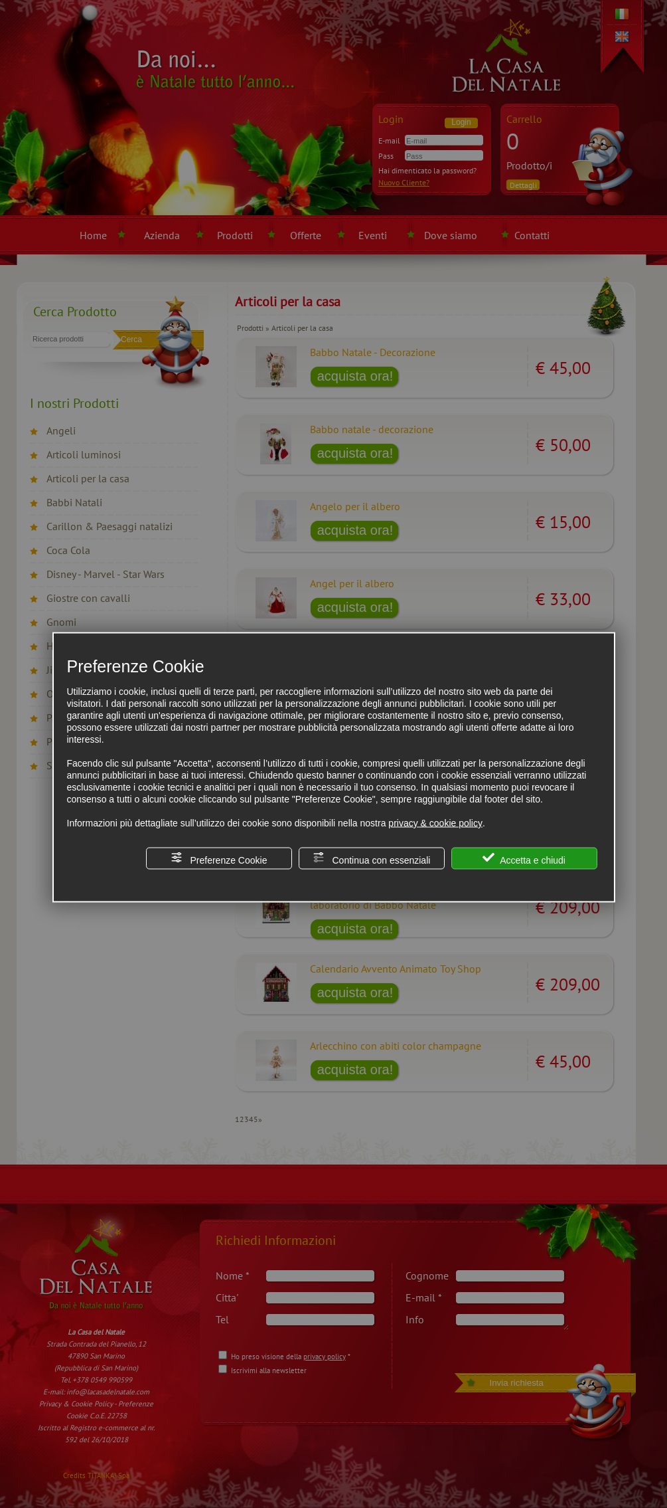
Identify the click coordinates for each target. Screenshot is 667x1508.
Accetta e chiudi (523, 859)
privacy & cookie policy (435, 823)
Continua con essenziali (372, 859)
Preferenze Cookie (219, 859)
